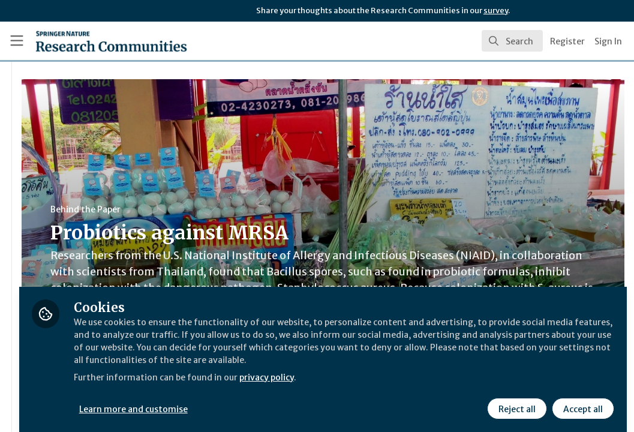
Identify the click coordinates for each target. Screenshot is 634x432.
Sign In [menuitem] (608, 41)
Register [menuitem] (567, 41)
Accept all (581, 400)
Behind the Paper (227, 209)
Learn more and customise (276, 400)
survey (495, 10)
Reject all (515, 400)
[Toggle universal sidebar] (17, 41)
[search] (512, 41)
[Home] (91, 41)
